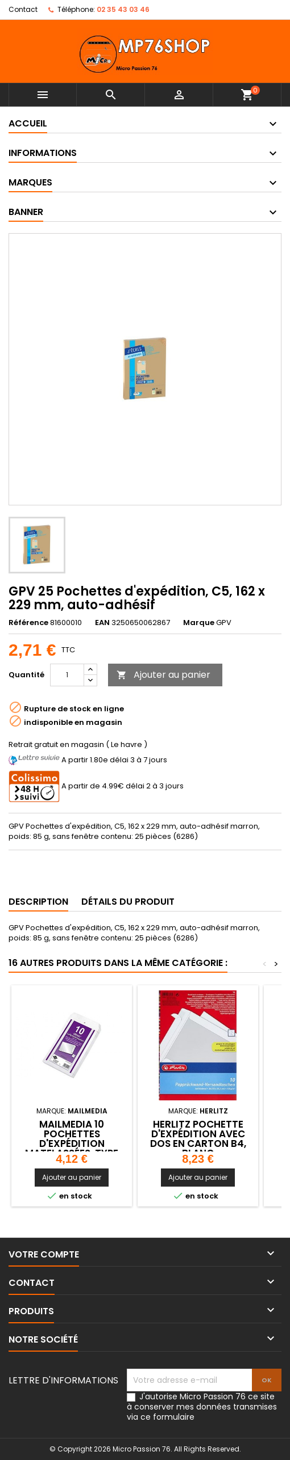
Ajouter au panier (163, 674)
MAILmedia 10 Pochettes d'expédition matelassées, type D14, (71, 1143)
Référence (28, 623)
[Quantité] (67, 675)
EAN (102, 623)
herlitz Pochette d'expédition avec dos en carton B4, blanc (198, 1138)
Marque (198, 623)
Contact (23, 9)
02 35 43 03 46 (123, 9)
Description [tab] (38, 901)
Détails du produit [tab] (128, 901)
